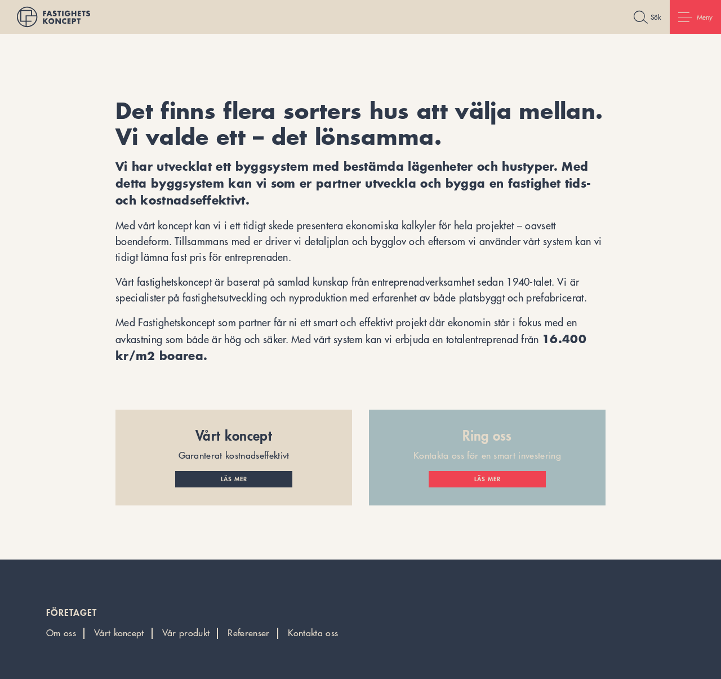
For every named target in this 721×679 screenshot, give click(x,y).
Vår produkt (186, 632)
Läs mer (234, 478)
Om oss (61, 632)
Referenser (248, 632)
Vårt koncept (119, 632)
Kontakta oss (313, 632)
